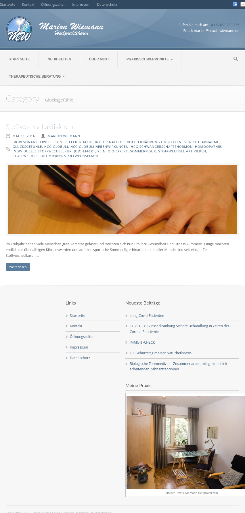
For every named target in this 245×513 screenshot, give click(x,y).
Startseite (7, 4)
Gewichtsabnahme (201, 142)
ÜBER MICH (99, 59)
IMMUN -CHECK (142, 342)
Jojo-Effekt (84, 151)
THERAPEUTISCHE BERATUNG (36, 76)
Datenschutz (107, 4)
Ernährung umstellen (159, 142)
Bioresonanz (25, 142)
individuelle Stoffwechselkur (42, 151)
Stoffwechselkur (81, 156)
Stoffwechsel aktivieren (39, 126)
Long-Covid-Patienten (147, 315)
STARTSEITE (19, 59)
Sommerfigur (143, 151)
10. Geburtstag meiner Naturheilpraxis (161, 353)
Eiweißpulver (53, 142)
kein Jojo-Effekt (112, 151)
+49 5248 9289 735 (224, 24)
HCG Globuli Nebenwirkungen (99, 146)
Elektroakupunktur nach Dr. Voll (102, 142)
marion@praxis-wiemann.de (216, 30)
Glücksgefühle (27, 146)
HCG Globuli (56, 146)
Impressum (81, 4)
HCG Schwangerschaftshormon (162, 146)
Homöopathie (208, 146)
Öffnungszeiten (53, 4)
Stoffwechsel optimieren (37, 156)
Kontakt (28, 4)
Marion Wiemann (64, 136)
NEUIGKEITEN (59, 59)
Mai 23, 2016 (24, 136)
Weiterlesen (18, 267)
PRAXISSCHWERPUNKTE (150, 59)
